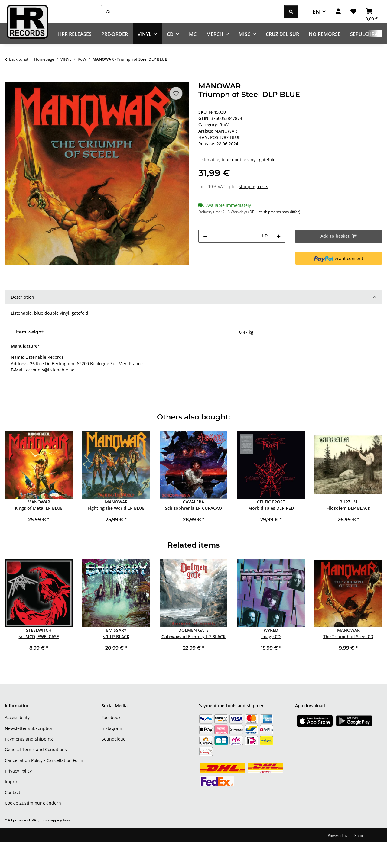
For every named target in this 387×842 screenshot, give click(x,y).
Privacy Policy (18, 771)
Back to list (18, 59)
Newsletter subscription (29, 728)
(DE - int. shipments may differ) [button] (274, 211)
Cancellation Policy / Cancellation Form (44, 760)
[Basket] (371, 11)
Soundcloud (114, 739)
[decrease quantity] (205, 236)
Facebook (111, 717)
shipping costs (253, 186)
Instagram (112, 728)
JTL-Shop (355, 835)
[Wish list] (353, 11)
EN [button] (316, 11)
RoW (224, 124)
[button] (338, 11)
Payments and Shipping (29, 739)
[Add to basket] (10, 78)
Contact (12, 792)
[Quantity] (235, 236)
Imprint (12, 781)
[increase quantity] (278, 236)
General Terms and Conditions (36, 749)
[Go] (193, 11)
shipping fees (59, 820)
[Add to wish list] (176, 93)
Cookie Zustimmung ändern (33, 803)
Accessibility (17, 717)
